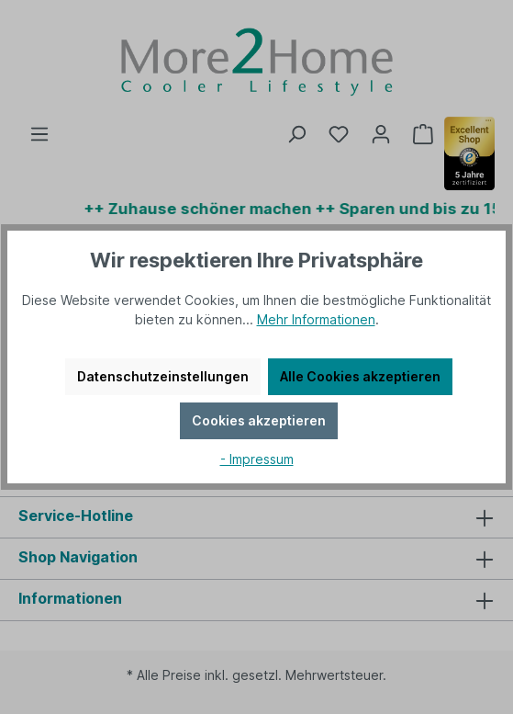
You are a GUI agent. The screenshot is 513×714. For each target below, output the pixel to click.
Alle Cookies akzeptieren (360, 376)
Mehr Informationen (316, 319)
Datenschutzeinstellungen (163, 376)
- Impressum (257, 459)
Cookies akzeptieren (259, 420)
